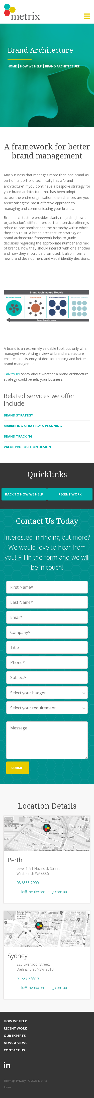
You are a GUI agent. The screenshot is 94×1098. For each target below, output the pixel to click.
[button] (87, 16)
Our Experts (15, 1035)
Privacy (21, 1080)
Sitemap (9, 1080)
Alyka (7, 1087)
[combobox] (47, 692)
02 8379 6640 (28, 978)
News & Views (15, 1043)
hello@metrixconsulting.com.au (42, 891)
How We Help (15, 1021)
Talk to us (12, 374)
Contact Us (14, 1050)
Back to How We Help (24, 494)
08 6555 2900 (28, 882)
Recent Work (69, 494)
